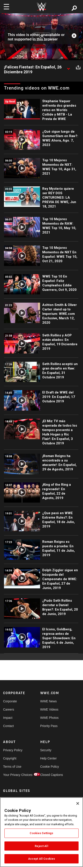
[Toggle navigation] (6, 6)
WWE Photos (49, 717)
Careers (8, 709)
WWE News (48, 701)
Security (46, 750)
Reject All (41, 846)
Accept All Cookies (41, 858)
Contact (8, 726)
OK (41, 36)
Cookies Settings (41, 833)
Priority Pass (49, 726)
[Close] (78, 803)
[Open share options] (78, 67)
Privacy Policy (12, 750)
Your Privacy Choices (12, 775)
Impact (7, 717)
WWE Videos (49, 709)
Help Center (48, 758)
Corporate (10, 701)
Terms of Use (12, 766)
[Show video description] (68, 67)
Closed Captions (49, 775)
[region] (41, 832)
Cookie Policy (49, 766)
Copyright (9, 758)
